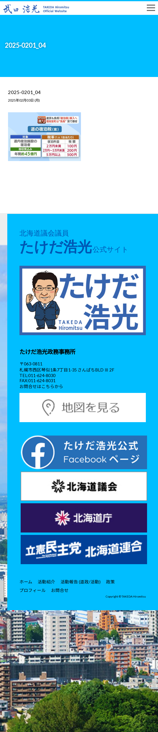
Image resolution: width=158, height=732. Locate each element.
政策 (110, 581)
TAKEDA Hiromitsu (134, 596)
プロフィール (32, 590)
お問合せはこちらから (41, 386)
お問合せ (60, 590)
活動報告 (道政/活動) (81, 581)
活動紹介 (46, 581)
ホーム (25, 581)
